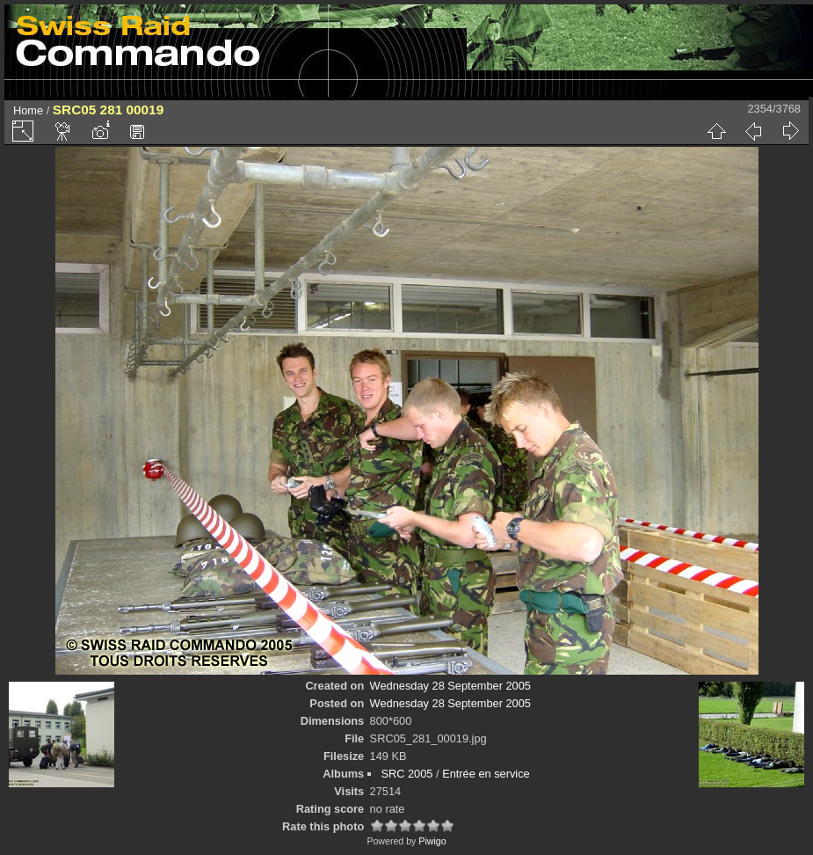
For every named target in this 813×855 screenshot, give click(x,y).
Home (28, 110)
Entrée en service (486, 773)
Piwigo (432, 841)
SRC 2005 (406, 773)
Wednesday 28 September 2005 (450, 685)
